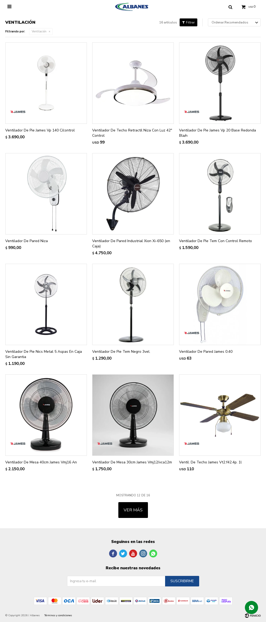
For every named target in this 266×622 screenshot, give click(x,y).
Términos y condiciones (58, 615)
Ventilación (39, 31)
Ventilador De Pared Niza (26, 240)
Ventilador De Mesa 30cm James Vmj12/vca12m (132, 462)
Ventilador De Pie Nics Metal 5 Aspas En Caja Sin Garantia (43, 354)
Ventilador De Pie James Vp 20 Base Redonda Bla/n (217, 133)
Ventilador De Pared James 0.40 (205, 351)
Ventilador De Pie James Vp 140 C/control (40, 130)
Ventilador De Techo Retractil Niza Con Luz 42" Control (132, 133)
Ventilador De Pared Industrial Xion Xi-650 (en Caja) (131, 243)
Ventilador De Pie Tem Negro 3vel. (121, 351)
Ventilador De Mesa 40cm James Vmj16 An (41, 462)
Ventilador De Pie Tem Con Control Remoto (215, 240)
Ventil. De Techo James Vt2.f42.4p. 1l (210, 462)
